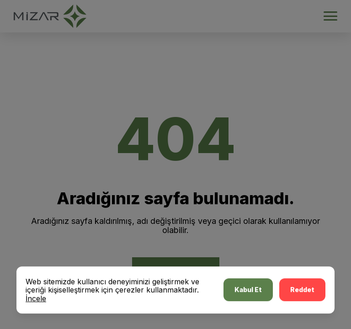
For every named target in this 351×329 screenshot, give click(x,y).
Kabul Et (248, 291)
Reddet (302, 291)
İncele (36, 299)
